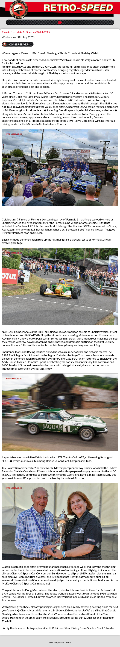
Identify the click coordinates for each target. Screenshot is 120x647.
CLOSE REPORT (18, 44)
